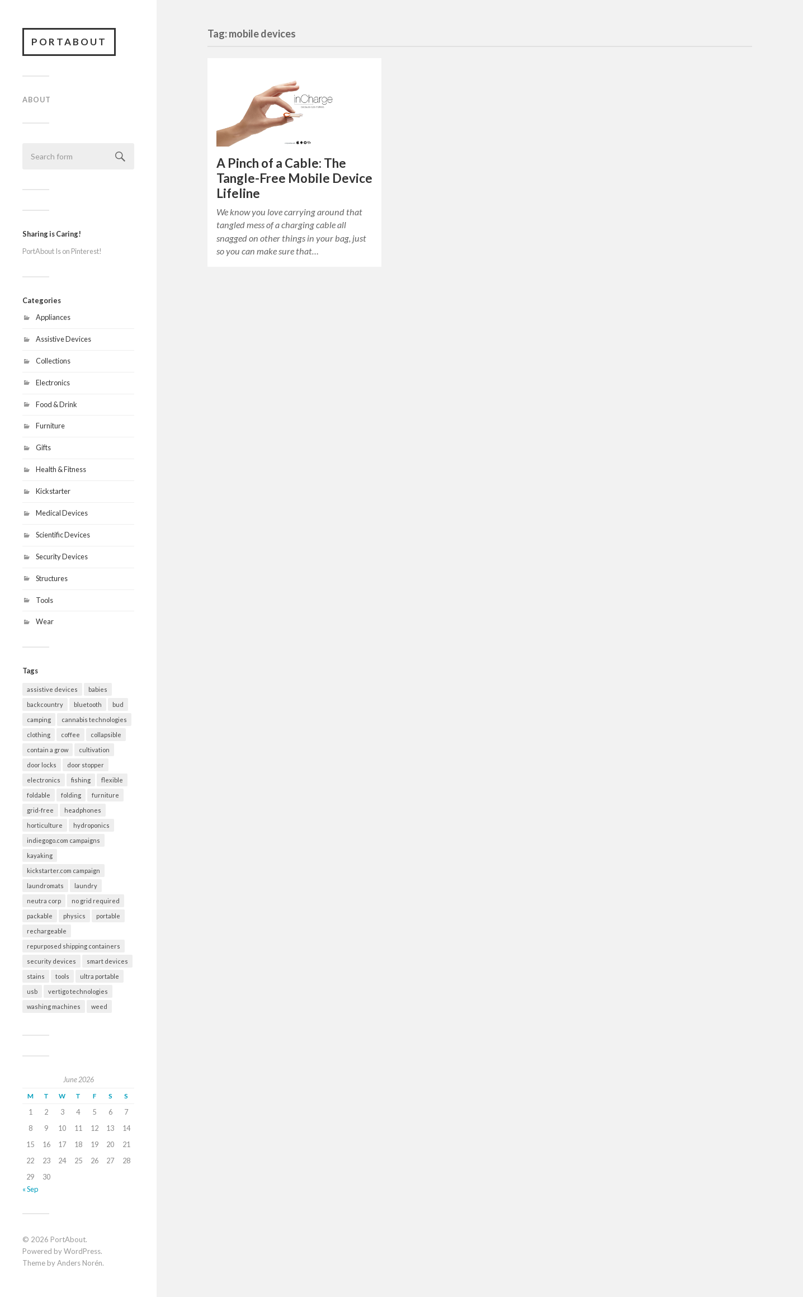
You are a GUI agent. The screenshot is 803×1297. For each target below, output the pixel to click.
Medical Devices (62, 512)
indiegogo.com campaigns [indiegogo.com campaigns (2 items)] (63, 840)
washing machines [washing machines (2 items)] (54, 1006)
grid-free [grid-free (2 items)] (40, 810)
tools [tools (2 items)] (62, 976)
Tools (44, 600)
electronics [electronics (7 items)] (43, 780)
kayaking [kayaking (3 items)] (40, 855)
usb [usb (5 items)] (32, 991)
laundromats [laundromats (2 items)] (45, 885)
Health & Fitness (61, 469)
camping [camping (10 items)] (39, 719)
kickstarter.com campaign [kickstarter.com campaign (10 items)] (63, 870)
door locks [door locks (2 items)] (41, 764)
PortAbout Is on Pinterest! (62, 251)
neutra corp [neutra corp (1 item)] (44, 900)
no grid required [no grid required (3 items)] (96, 900)
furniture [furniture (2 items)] (105, 795)
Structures (52, 578)
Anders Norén (79, 1262)
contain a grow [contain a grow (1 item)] (47, 749)
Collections (53, 360)
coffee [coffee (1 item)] (70, 734)
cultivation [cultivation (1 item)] (94, 749)
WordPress (82, 1251)
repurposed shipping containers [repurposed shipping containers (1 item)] (73, 946)
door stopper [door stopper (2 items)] (85, 764)
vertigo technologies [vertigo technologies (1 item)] (78, 991)
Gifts (43, 447)
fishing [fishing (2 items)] (81, 780)
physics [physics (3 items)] (74, 915)
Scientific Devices (63, 534)
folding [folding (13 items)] (71, 795)
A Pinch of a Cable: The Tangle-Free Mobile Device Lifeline (294, 178)
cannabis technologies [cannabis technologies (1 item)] (94, 719)
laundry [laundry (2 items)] (85, 885)
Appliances (53, 317)
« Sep (30, 1189)
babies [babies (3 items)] (97, 689)
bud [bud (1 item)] (118, 704)
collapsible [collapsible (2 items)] (106, 734)
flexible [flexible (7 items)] (112, 780)
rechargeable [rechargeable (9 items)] (47, 931)
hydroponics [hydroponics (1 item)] (91, 825)
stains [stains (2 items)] (36, 976)
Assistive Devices (63, 338)
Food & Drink (56, 404)
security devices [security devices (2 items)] (51, 961)
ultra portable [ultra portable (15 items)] (99, 976)
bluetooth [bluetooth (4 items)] (88, 704)
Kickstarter (53, 491)
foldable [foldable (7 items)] (38, 795)
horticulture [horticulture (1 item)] (45, 825)
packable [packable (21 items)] (40, 915)
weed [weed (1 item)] (99, 1006)
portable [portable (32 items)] (108, 915)
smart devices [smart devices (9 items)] (107, 961)
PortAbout (69, 42)
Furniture (50, 425)
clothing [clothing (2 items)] (38, 734)
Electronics (53, 382)
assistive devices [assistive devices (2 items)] (52, 689)
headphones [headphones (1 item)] (82, 810)
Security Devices (62, 556)
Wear (45, 621)
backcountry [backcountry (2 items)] (45, 704)
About (36, 99)
